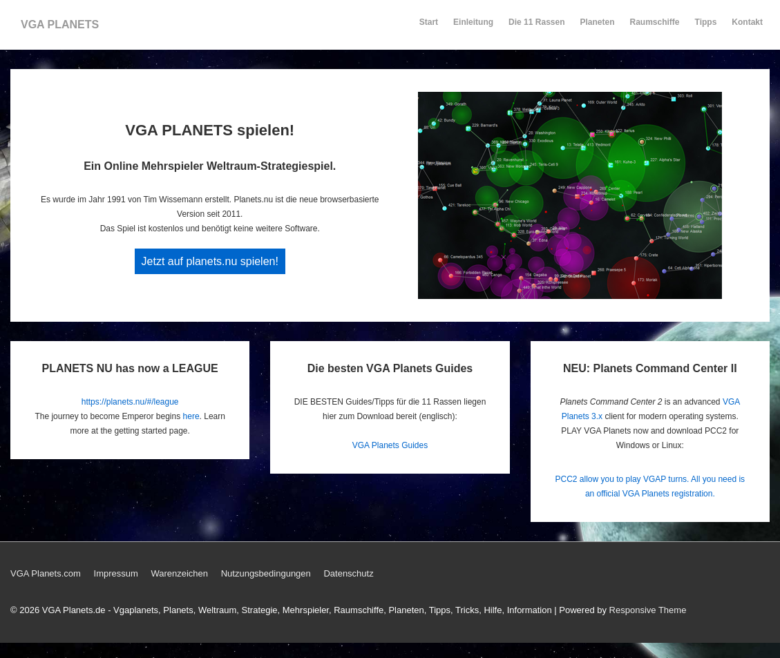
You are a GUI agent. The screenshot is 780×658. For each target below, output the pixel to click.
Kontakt (747, 28)
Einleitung (473, 28)
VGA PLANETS (60, 24)
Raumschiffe (655, 28)
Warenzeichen (179, 573)
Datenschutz (348, 573)
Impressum (116, 573)
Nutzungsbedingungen (266, 573)
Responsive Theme (648, 610)
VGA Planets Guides (390, 445)
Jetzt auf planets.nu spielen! (210, 261)
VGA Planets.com (45, 573)
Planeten (597, 28)
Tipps (707, 28)
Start (428, 22)
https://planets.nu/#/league (130, 402)
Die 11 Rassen (536, 28)
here (191, 416)
